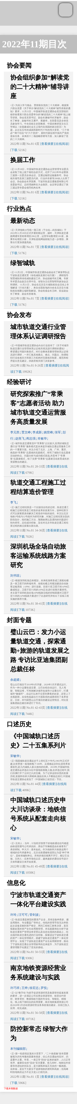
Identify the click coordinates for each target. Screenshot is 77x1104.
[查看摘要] (47, 143)
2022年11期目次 (34, 44)
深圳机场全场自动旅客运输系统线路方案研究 (38, 556)
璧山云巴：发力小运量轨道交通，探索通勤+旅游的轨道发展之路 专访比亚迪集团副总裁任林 (39, 651)
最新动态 (22, 220)
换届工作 (22, 159)
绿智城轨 (22, 263)
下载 (14, 150)
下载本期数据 (11, 1088)
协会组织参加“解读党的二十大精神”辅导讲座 (39, 86)
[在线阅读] (62, 143)
